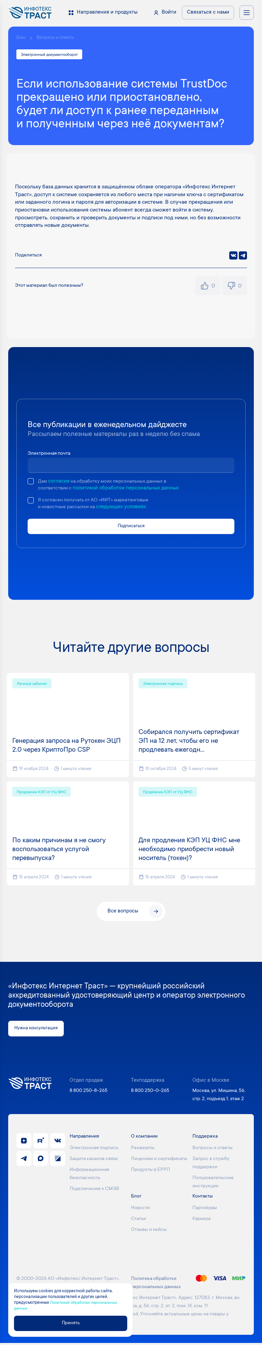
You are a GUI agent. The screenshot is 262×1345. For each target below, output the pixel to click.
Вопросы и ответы (58, 38)
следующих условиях (126, 508)
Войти (169, 12)
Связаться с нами (208, 12)
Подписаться (131, 528)
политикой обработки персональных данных (129, 489)
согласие (60, 482)
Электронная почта (51, 454)
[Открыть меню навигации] (246, 12)
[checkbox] (31, 482)
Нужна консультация (39, 1030)
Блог (21, 38)
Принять (73, 1323)
